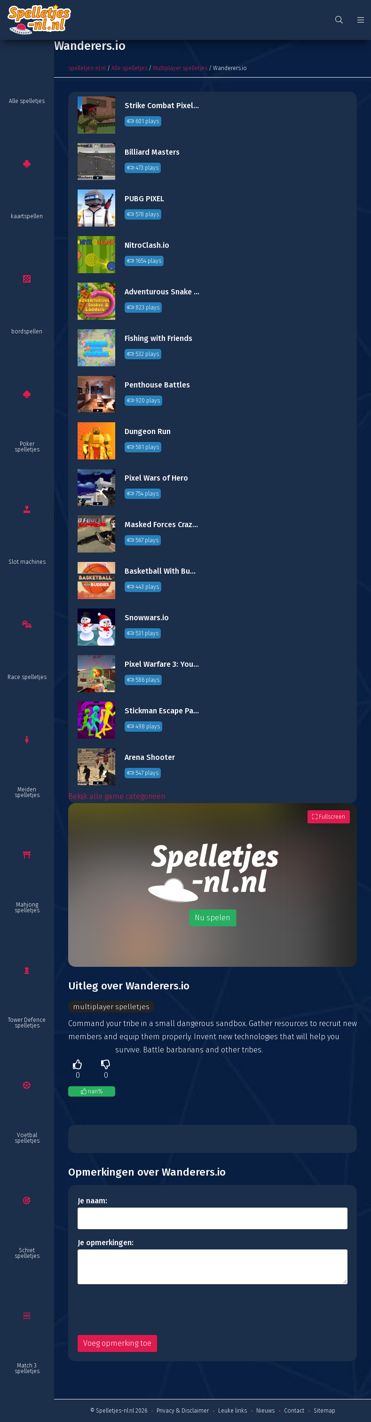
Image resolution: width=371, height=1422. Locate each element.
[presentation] (149, 1309)
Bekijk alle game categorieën (117, 796)
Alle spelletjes (27, 101)
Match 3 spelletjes (27, 1368)
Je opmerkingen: (106, 1242)
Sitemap (324, 1410)
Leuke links (232, 1410)
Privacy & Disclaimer (183, 1410)
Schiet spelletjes (27, 1253)
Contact (294, 1410)
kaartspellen (27, 216)
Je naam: (92, 1200)
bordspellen (26, 331)
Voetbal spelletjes (27, 1138)
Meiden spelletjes (27, 792)
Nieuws (265, 1410)
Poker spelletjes (27, 447)
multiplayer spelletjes (111, 1006)
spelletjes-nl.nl (87, 68)
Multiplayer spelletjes (180, 68)
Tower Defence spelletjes (27, 1023)
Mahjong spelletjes (27, 907)
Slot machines (27, 562)
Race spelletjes (27, 677)
